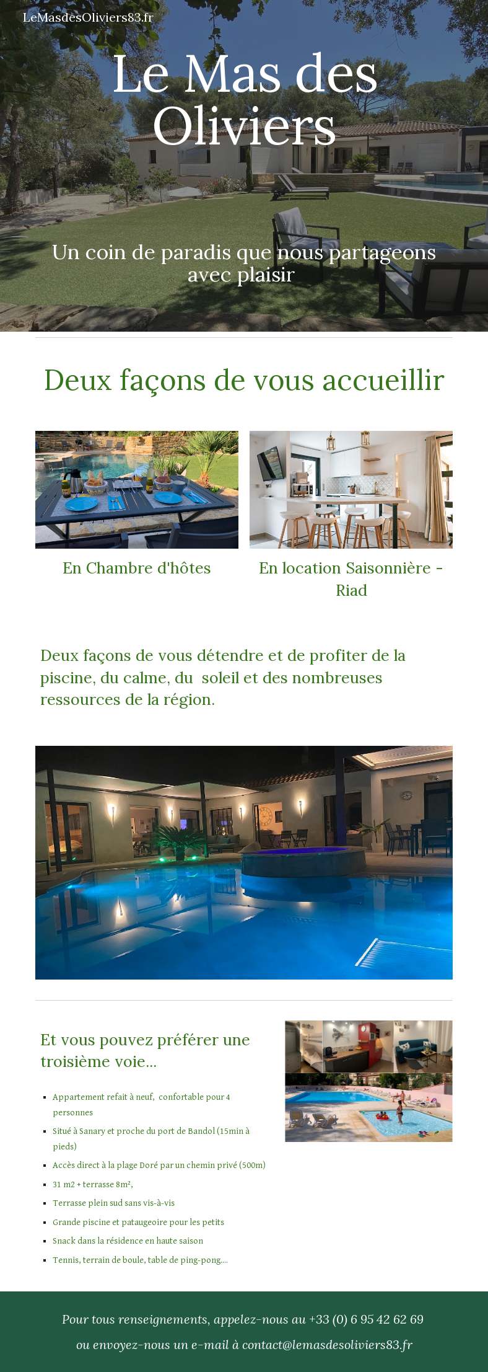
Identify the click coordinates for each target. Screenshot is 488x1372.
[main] (244, 121)
